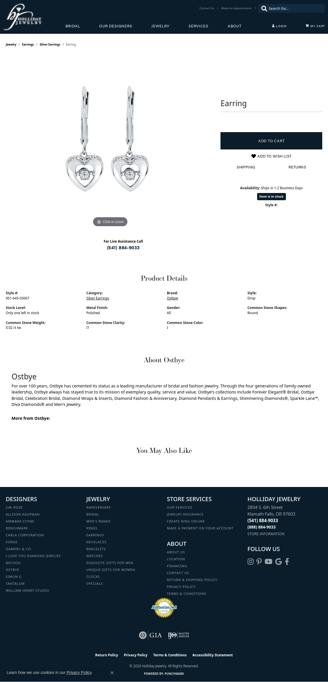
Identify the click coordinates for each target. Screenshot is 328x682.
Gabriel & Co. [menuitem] (19, 549)
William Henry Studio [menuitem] (27, 590)
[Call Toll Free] (262, 527)
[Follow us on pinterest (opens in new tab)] (259, 561)
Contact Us (178, 573)
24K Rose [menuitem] (14, 507)
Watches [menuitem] (94, 556)
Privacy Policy (181, 586)
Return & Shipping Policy (192, 580)
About (235, 26)
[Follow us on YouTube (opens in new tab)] (268, 561)
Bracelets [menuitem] (96, 549)
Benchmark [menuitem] (17, 528)
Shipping (246, 167)
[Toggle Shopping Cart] (315, 26)
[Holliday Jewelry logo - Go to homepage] (34, 17)
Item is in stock (271, 196)
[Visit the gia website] (150, 635)
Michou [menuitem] (13, 563)
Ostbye (172, 298)
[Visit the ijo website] (178, 635)
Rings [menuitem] (92, 528)
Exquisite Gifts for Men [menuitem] (110, 563)
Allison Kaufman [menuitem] (23, 514)
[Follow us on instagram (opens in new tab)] (251, 561)
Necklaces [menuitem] (96, 542)
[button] (279, 26)
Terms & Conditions (186, 593)
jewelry (11, 44)
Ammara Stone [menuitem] (20, 521)
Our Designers (115, 26)
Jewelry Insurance (185, 514)
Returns (297, 167)
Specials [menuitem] (94, 583)
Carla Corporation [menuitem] (25, 535)
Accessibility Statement (212, 655)
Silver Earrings (50, 44)
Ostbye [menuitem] (12, 569)
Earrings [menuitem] (95, 535)
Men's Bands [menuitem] (98, 521)
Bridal (72, 26)
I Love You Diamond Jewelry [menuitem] (33, 556)
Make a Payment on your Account (200, 528)
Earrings (28, 44)
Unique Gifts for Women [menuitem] (110, 569)
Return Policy (106, 655)
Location (176, 559)
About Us (176, 552)
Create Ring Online (186, 521)
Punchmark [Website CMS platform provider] (174, 674)
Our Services (179, 507)
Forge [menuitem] (12, 542)
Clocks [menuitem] (93, 576)
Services (198, 26)
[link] (207, 8)
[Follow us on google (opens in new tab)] (278, 561)
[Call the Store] (263, 520)
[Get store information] (266, 533)
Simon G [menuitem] (14, 576)
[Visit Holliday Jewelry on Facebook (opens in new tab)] (287, 561)
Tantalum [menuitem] (15, 583)
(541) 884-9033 (123, 247)
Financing (177, 566)
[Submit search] (263, 8)
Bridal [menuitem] (92, 514)
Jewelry (160, 26)
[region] (110, 141)
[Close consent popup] (112, 672)
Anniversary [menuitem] (98, 507)
